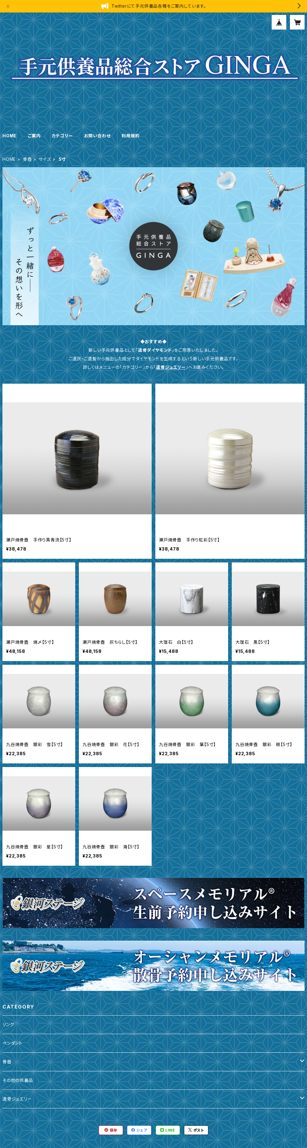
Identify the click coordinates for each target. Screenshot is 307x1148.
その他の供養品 (17, 1080)
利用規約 (130, 135)
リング (8, 1024)
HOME (9, 135)
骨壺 (27, 159)
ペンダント (12, 1043)
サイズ (45, 159)
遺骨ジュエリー (171, 367)
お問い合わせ (97, 135)
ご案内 (34, 135)
